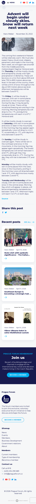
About (4, 446)
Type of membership (11, 457)
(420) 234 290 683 (11, 471)
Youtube (24, 3)
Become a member (18, 375)
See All (27, 222)
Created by (18, 500)
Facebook (21, 3)
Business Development (12, 441)
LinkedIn (33, 3)
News (4, 432)
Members (6, 438)
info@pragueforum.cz (13, 474)
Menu (12, 3)
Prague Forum (3, 2)
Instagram (27, 3)
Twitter (30, 3)
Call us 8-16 (6, 468)
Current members (9, 454)
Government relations (11, 443)
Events (5, 435)
